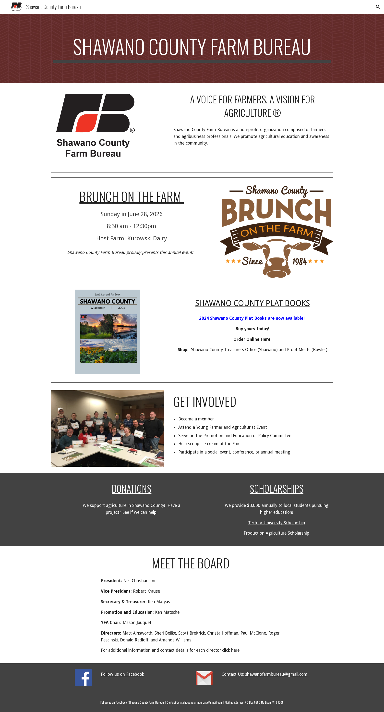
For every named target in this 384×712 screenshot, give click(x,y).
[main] (192, 48)
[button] (378, 7)
